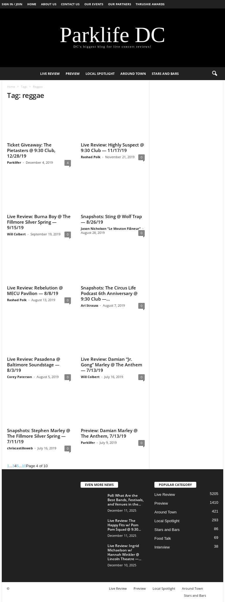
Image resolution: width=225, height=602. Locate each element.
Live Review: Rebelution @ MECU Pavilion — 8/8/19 (35, 290)
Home (31, 4)
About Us (49, 4)
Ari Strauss (89, 305)
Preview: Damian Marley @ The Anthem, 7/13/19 (109, 433)
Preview (73, 73)
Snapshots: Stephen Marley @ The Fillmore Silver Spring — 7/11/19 (38, 435)
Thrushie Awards (150, 4)
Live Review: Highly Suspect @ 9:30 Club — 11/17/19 (112, 147)
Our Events (93, 4)
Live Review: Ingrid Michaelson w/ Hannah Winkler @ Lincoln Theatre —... (124, 552)
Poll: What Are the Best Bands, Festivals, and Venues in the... (126, 500)
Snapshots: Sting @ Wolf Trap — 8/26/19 (111, 219)
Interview (162, 547)
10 (24, 466)
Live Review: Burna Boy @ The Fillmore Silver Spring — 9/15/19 (39, 221)
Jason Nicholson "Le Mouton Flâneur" (111, 228)
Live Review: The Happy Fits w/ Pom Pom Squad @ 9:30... (124, 525)
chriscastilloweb (20, 448)
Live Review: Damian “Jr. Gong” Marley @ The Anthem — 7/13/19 (111, 364)
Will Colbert (16, 234)
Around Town (133, 73)
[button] (214, 73)
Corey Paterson (19, 377)
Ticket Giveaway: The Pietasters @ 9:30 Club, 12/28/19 (31, 150)
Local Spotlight (100, 73)
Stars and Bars (165, 73)
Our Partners (119, 4)
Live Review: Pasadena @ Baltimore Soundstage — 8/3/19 (33, 364)
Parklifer (14, 162)
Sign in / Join (12, 4)
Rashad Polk (90, 157)
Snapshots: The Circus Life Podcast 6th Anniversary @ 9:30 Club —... (109, 293)
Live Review (50, 73)
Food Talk (162, 538)
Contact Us (70, 4)
